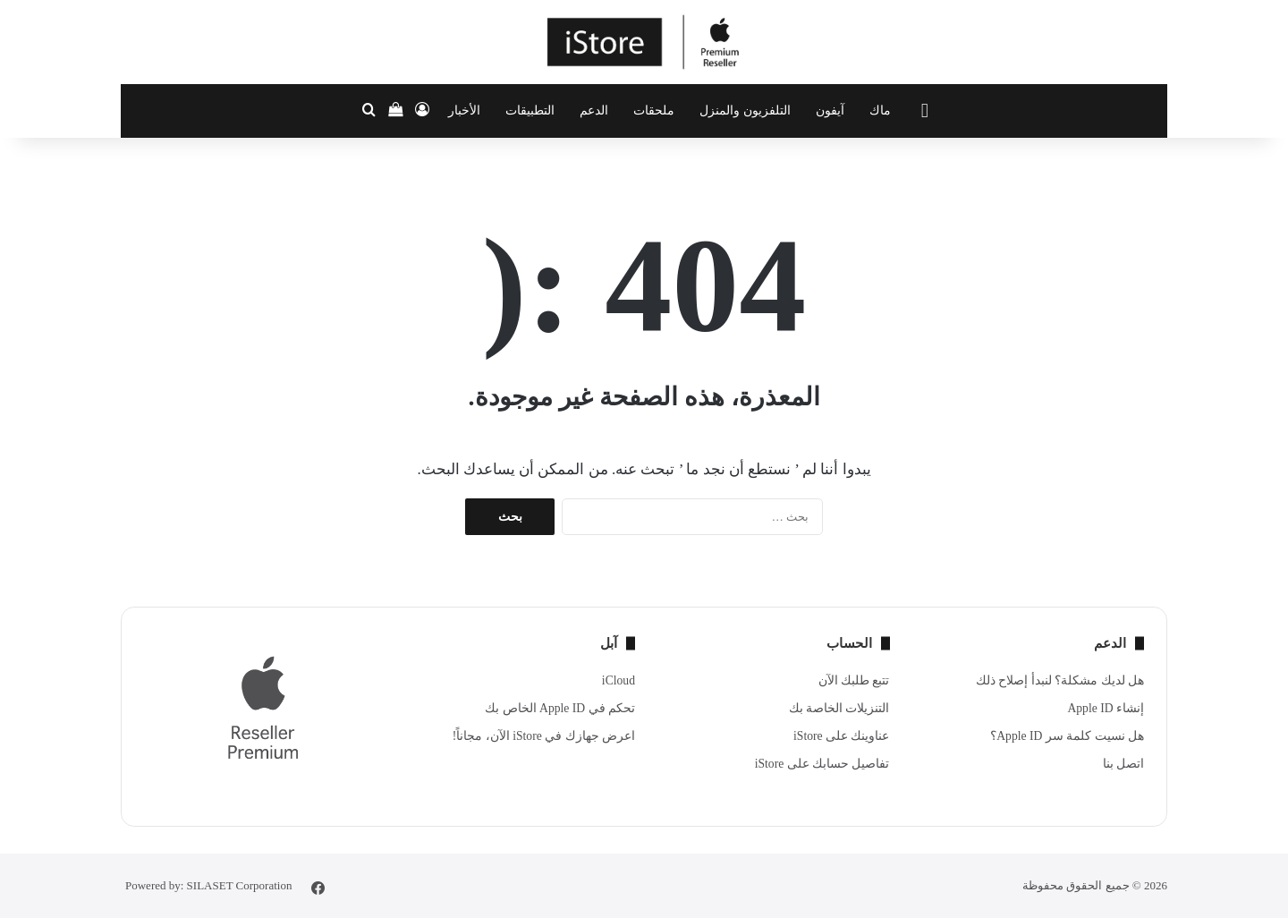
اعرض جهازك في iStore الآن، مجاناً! (544, 736)
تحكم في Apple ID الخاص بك (560, 708)
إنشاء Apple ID (1105, 708)
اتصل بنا (1123, 763)
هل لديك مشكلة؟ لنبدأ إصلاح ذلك (1060, 680)
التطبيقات (530, 110)
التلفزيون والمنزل (745, 110)
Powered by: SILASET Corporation (208, 885)
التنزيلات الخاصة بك (839, 708)
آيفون (830, 110)
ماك (880, 110)
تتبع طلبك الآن (854, 680)
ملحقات (653, 110)
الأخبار (464, 110)
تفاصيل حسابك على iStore (822, 763)
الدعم (594, 110)
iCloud (618, 680)
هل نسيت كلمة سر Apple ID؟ (1067, 736)
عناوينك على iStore (841, 736)
